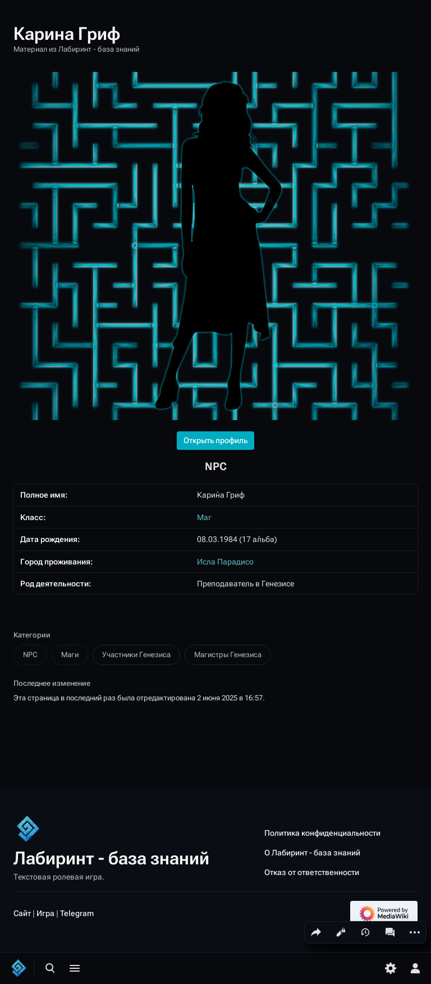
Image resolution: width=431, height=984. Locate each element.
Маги (70, 654)
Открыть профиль (215, 440)
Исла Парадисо (225, 561)
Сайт (22, 912)
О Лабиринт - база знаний (312, 852)
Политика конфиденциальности (322, 832)
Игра (45, 912)
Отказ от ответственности (311, 872)
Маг (204, 517)
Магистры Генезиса (228, 654)
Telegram (77, 912)
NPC (30, 654)
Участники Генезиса (136, 654)
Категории (32, 635)
